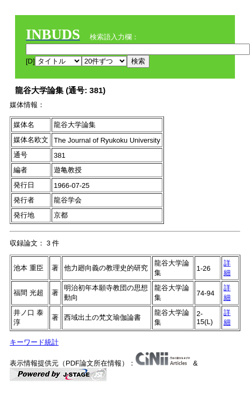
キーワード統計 (34, 342)
